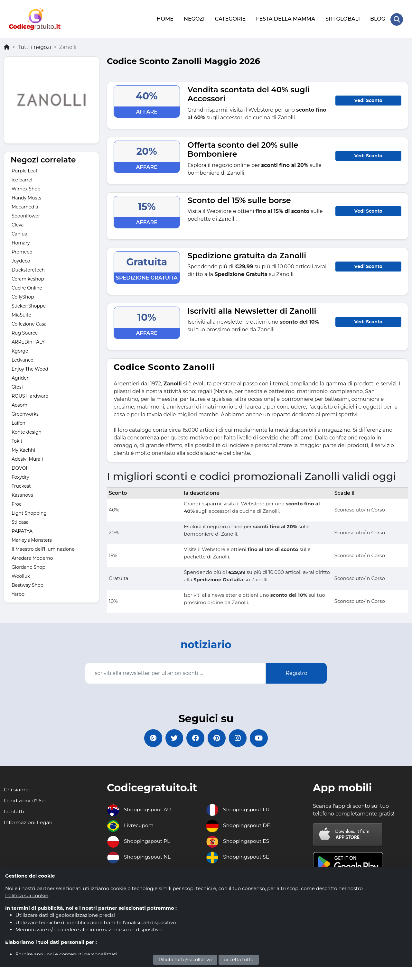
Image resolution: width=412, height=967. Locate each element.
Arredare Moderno (32, 557)
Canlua (19, 233)
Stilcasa (20, 521)
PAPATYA (22, 530)
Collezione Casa (29, 323)
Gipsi (17, 386)
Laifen (18, 422)
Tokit (17, 440)
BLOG (377, 18)
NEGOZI (193, 18)
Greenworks (25, 413)
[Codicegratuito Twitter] (172, 737)
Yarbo (18, 593)
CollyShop (23, 296)
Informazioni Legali (28, 823)
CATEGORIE (230, 18)
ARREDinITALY (28, 341)
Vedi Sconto (368, 99)
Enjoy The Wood (30, 368)
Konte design (27, 431)
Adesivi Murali (27, 458)
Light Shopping (29, 512)
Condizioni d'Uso (25, 801)
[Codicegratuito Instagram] (239, 737)
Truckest (21, 485)
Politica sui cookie (26, 895)
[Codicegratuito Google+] (149, 737)
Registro (296, 672)
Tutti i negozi (34, 46)
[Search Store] (396, 18)
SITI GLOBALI (342, 18)
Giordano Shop (28, 566)
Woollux (21, 575)
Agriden (21, 377)
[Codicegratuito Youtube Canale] (262, 737)
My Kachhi (23, 449)
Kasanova (22, 494)
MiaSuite (21, 314)
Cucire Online (27, 287)
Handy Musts (26, 197)
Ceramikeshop (28, 278)
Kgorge (20, 350)
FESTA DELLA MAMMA (285, 18)
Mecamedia (25, 206)
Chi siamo (16, 790)
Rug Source (25, 332)
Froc (17, 503)
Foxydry (20, 476)
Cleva (18, 224)
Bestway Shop (27, 584)
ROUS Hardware (30, 395)
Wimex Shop (26, 188)
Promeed (22, 251)
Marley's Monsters (32, 539)
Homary (21, 242)
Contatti (14, 812)
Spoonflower (26, 215)
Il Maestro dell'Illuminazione (43, 548)
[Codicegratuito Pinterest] (217, 737)
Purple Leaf (24, 170)
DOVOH (21, 467)
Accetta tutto (239, 959)
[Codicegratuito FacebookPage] (194, 737)
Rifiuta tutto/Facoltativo (185, 959)
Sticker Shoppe (29, 305)
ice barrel (22, 179)
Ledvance (22, 359)
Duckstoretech (28, 269)
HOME (164, 18)
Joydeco (21, 260)
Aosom (19, 404)
